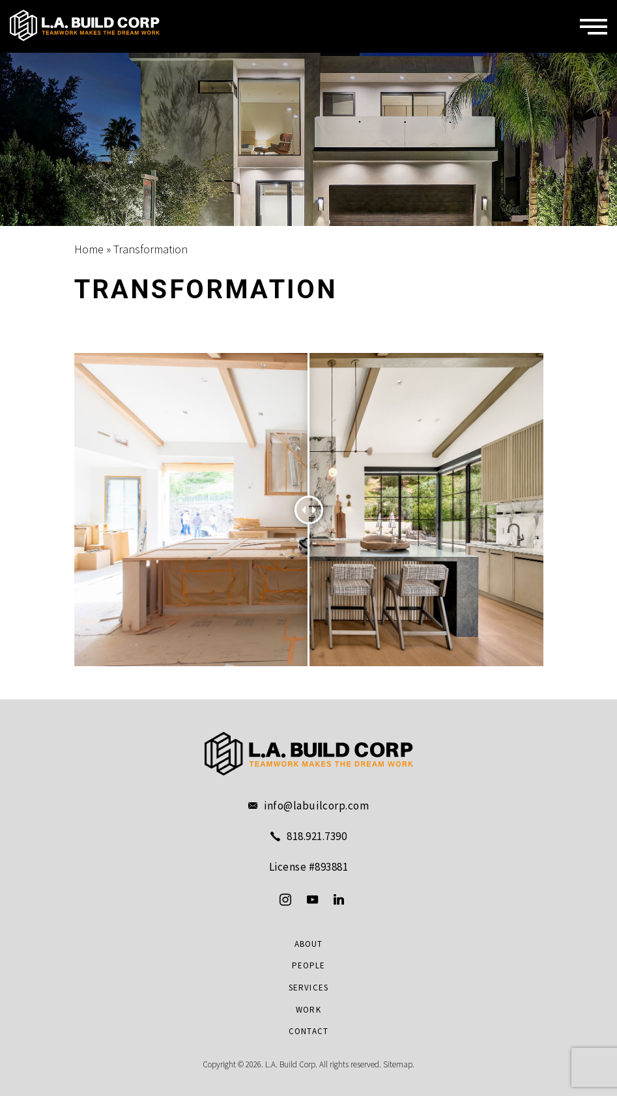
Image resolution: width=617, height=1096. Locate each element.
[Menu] (593, 26)
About (308, 944)
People (308, 966)
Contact (308, 1031)
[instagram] (285, 899)
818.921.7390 (317, 836)
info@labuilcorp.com (316, 805)
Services (308, 988)
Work (308, 1010)
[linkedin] (339, 899)
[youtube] (312, 899)
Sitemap (397, 1064)
